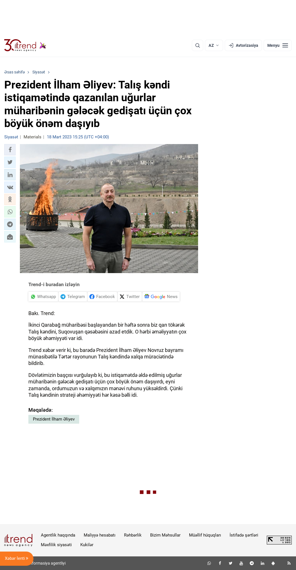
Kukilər (86, 544)
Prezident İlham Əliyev (54, 419)
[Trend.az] (25, 45)
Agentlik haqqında (58, 535)
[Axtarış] (197, 45)
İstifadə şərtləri (244, 535)
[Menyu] (278, 45)
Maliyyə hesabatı (100, 535)
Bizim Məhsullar (165, 535)
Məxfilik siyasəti (56, 544)
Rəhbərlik (133, 535)
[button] (10, 149)
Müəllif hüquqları (205, 535)
